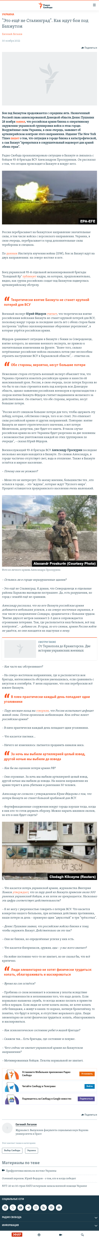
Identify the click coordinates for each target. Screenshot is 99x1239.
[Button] (89, 48)
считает (52, 314)
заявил (20, 121)
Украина (8, 14)
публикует (29, 276)
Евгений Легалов (12, 34)
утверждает (20, 892)
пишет (15, 138)
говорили (42, 710)
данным (11, 253)
